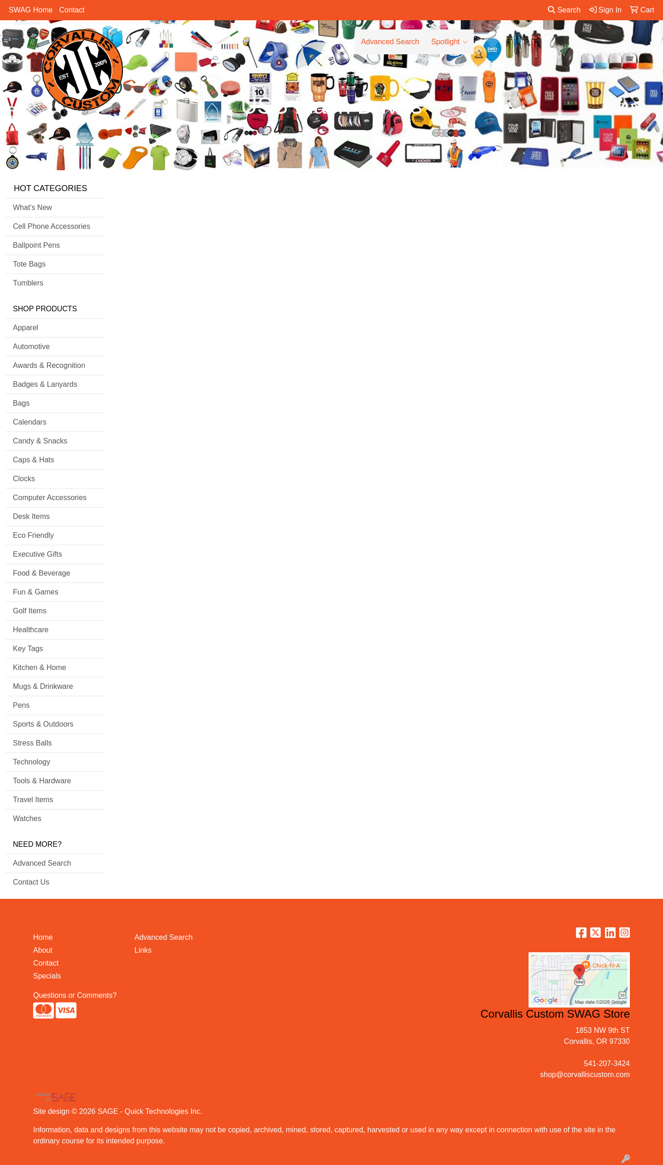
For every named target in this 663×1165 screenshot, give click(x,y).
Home (43, 937)
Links (142, 950)
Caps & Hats (33, 460)
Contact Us (31, 882)
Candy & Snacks (40, 441)
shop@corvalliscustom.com (585, 1074)
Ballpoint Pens (36, 245)
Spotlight (449, 41)
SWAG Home (30, 10)
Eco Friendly (33, 535)
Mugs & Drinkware (43, 686)
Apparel (25, 328)
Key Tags (28, 648)
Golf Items (30, 611)
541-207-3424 (607, 1063)
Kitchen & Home (39, 667)
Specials (47, 976)
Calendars (30, 422)
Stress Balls (32, 743)
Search (564, 10)
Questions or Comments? (74, 995)
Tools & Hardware (42, 781)
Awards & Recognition (49, 365)
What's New (32, 207)
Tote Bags (29, 264)
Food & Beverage (41, 573)
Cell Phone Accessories (51, 226)
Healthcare (30, 630)
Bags (21, 403)
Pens (21, 705)
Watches (27, 818)
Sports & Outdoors (43, 724)
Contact (71, 10)
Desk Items (31, 516)
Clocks (24, 479)
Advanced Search (390, 42)
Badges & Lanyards (45, 384)
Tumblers (28, 283)
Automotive (31, 346)
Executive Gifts (37, 554)
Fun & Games (35, 592)
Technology (31, 762)
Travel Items (33, 800)
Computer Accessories (50, 497)
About (42, 950)
